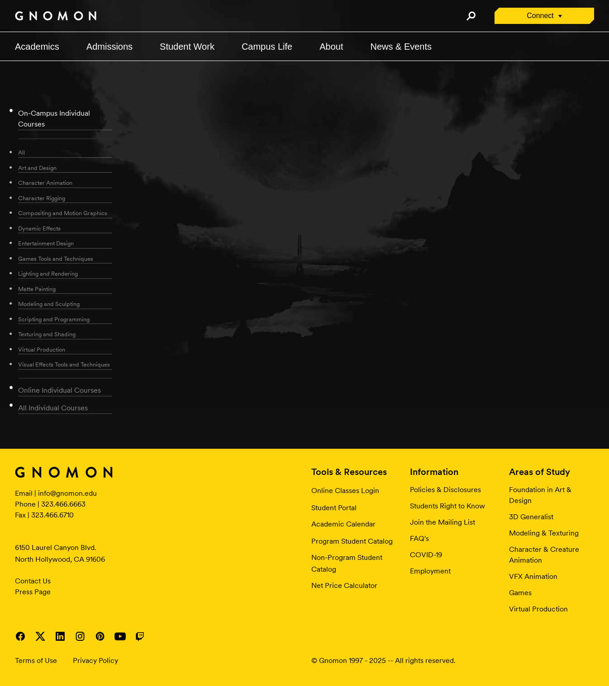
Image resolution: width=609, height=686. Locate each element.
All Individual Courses (53, 408)
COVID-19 (426, 554)
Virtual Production (41, 349)
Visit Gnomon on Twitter (40, 636)
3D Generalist (531, 516)
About (331, 47)
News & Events (401, 47)
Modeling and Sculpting (49, 304)
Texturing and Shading (47, 334)
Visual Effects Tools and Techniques (64, 364)
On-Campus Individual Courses (54, 118)
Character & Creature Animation (544, 554)
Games (520, 592)
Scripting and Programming (54, 319)
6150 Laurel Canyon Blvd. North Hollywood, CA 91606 (60, 553)
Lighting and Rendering (48, 273)
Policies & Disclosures (445, 489)
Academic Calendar (343, 524)
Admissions (109, 47)
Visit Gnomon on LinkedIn (60, 636)
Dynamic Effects (39, 228)
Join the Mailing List (442, 522)
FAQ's (419, 538)
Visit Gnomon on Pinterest (100, 636)
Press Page (33, 591)
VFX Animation (533, 576)
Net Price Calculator (344, 585)
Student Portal (334, 507)
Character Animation (45, 182)
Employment (430, 571)
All (21, 152)
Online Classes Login (345, 490)
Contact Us (33, 581)
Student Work (187, 47)
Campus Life (267, 47)
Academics (37, 47)
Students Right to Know (447, 506)
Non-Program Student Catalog (346, 563)
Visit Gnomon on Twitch (140, 636)
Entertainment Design (46, 243)
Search (470, 16)
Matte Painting (37, 289)
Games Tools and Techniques (55, 258)
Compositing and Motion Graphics (62, 213)
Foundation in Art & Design (540, 495)
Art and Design (37, 167)
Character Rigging (41, 198)
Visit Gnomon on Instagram (80, 636)
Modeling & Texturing (544, 533)
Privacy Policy (95, 660)
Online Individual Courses (59, 390)
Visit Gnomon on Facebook (20, 636)
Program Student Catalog (352, 541)
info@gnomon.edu (67, 493)
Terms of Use (36, 660)
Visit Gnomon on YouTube (120, 636)
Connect (540, 15)
